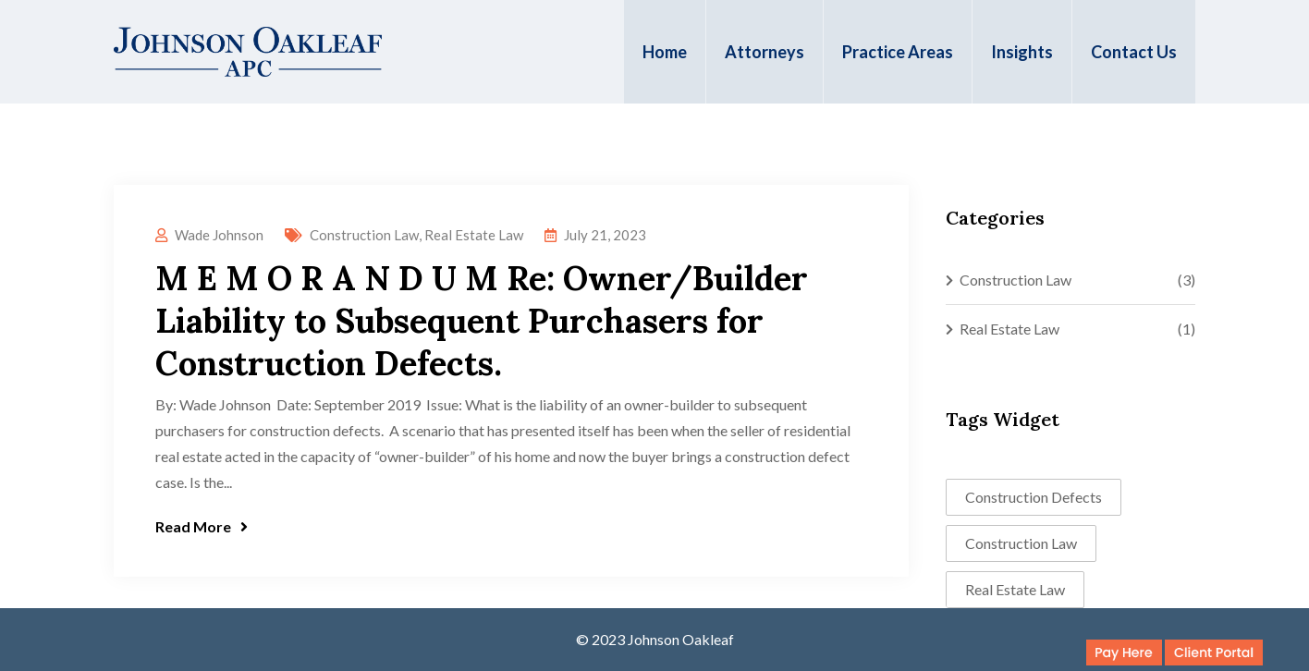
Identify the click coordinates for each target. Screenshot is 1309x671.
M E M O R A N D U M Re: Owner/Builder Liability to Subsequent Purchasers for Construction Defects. (481, 320)
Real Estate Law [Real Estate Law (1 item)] (1015, 589)
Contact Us (1134, 52)
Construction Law (364, 234)
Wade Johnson (219, 234)
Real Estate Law (473, 234)
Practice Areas (897, 52)
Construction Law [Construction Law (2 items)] (1021, 543)
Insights (1022, 52)
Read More (201, 526)
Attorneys (764, 52)
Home (664, 52)
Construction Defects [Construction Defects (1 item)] (1033, 497)
